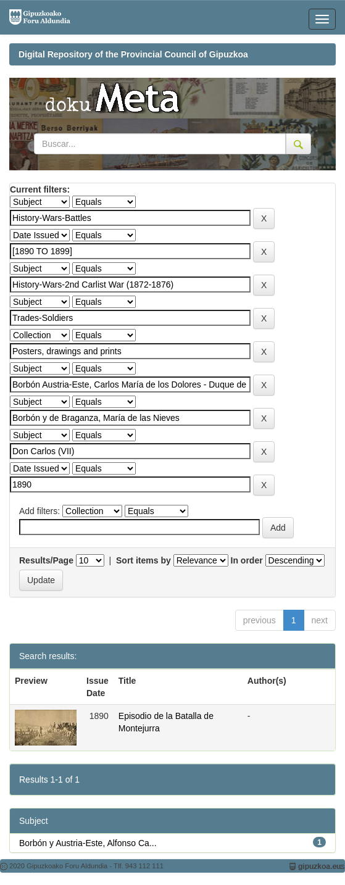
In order (247, 560)
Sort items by (143, 560)
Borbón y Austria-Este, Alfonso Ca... (88, 843)
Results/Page (46, 560)
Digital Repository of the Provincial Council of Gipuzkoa (133, 54)
